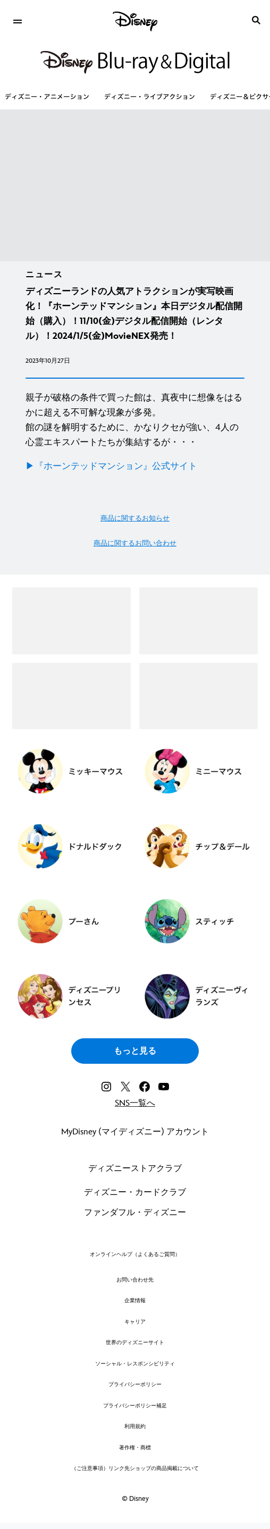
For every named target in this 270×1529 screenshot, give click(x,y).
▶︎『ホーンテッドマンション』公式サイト (111, 466)
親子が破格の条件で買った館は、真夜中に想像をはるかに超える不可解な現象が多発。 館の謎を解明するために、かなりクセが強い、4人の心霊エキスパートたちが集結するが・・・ (134, 420)
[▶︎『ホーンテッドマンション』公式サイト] (135, 466)
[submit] (256, 20)
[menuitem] (17, 20)
